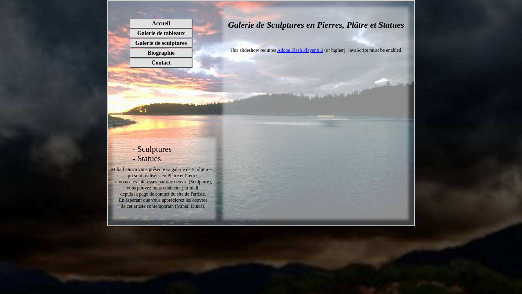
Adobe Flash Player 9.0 (300, 50)
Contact (160, 63)
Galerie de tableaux (161, 33)
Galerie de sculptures (161, 43)
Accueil (161, 23)
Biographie (161, 53)
